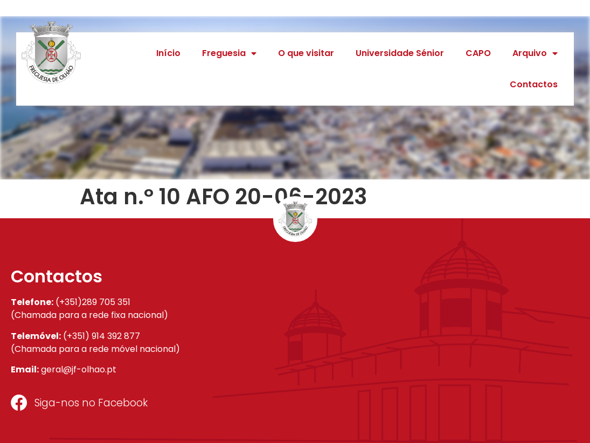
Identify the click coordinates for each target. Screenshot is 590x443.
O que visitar (306, 53)
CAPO (478, 53)
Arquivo (535, 53)
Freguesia (229, 53)
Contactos (534, 84)
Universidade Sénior (400, 53)
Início (168, 53)
